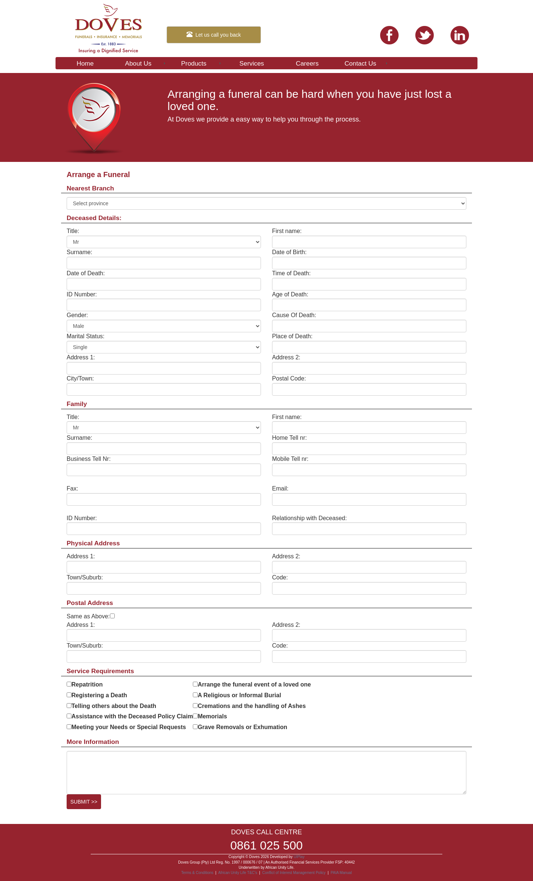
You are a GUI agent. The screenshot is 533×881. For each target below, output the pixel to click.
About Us (146, 63)
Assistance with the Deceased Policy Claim (132, 716)
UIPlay (299, 857)
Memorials (212, 716)
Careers (307, 63)
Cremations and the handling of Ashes (252, 706)
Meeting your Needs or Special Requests (128, 727)
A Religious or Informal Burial (239, 695)
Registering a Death (99, 695)
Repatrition (87, 684)
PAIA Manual (341, 873)
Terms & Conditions (197, 873)
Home (85, 63)
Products (201, 63)
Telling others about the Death (113, 706)
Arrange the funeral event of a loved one (254, 684)
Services (251, 63)
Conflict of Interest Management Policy (293, 873)
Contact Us (367, 63)
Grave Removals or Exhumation (242, 727)
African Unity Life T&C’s (238, 873)
